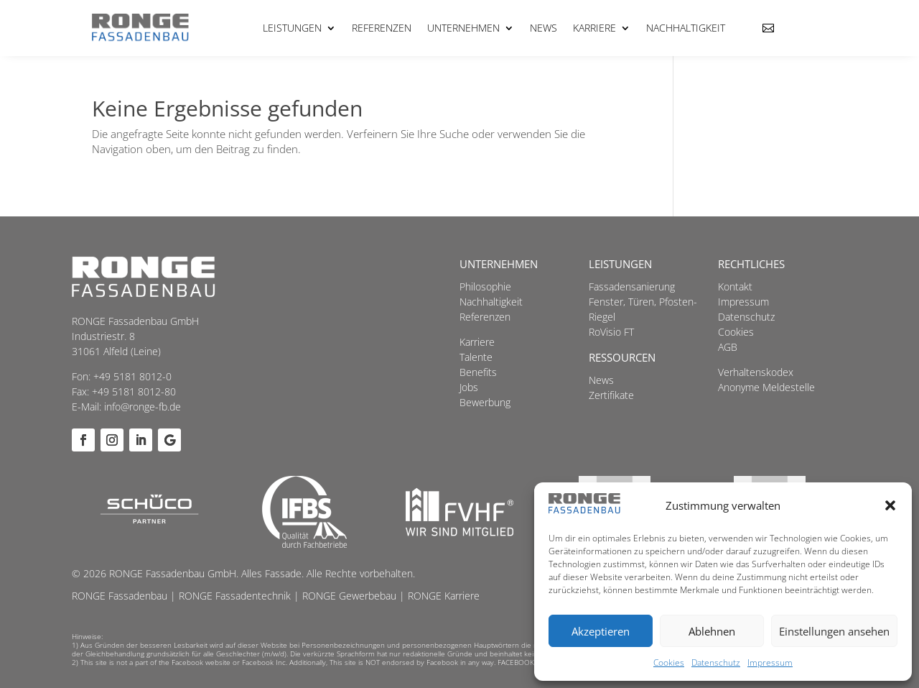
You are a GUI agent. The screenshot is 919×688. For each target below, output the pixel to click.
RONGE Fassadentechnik (235, 595)
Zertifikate (611, 395)
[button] (890, 505)
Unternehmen (463, 28)
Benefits (478, 372)
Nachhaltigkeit (685, 28)
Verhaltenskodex (755, 372)
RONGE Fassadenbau (119, 595)
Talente (476, 357)
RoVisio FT (611, 332)
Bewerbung (485, 402)
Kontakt (735, 286)
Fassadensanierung (632, 286)
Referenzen (381, 28)
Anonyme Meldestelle (766, 387)
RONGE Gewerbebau (349, 595)
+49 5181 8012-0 (132, 376)
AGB (727, 347)
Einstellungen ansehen (834, 631)
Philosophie (485, 286)
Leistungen (292, 28)
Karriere (594, 28)
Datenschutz (715, 662)
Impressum (770, 662)
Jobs (469, 387)
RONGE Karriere (444, 595)
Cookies (668, 662)
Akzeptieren (601, 631)
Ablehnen (712, 631)
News (543, 28)
